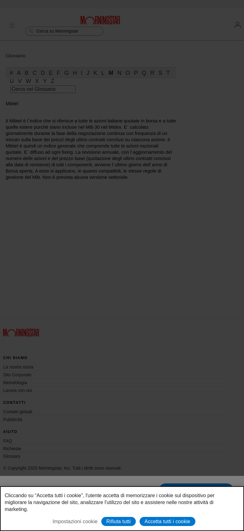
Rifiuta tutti (118, 521)
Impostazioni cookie (75, 521)
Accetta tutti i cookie (167, 521)
